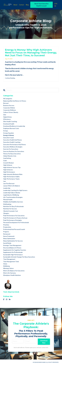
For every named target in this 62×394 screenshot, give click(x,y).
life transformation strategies (14, 216)
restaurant (7, 257)
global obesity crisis (11, 169)
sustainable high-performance (14, 281)
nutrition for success (11, 229)
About (15, 5)
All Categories (8, 104)
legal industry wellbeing (12, 213)
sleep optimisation (10, 263)
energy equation (9, 143)
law (4, 198)
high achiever (8, 180)
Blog (27, 5)
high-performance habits (12, 193)
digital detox (8, 125)
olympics (6, 234)
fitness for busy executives (13, 167)
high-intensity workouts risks (14, 190)
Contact (21, 5)
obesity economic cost (11, 231)
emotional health (9, 133)
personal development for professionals (18, 244)
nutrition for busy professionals (15, 226)
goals (5, 174)
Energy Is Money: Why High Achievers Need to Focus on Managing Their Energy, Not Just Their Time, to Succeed (30, 55)
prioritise (6, 247)
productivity (7, 250)
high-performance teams (12, 195)
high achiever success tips (13, 182)
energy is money (9, 146)
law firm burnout (9, 200)
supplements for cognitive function (16, 276)
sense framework (9, 260)
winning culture (9, 296)
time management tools (12, 289)
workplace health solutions (13, 304)
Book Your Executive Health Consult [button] (42, 5)
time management (10, 286)
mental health (8, 219)
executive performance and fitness (16, 156)
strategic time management (13, 270)
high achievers (8, 185)
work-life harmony (10, 302)
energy (5, 141)
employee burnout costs (12, 138)
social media (8, 268)
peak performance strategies (14, 242)
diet (4, 123)
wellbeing (7, 294)
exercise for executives (11, 161)
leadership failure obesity (13, 211)
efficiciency (7, 128)
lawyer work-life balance (12, 203)
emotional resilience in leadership (16, 136)
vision (5, 291)
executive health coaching (13, 154)
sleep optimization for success (14, 265)
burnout (6, 110)
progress (6, 255)
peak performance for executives (15, 237)
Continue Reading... (10, 83)
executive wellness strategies (14, 159)
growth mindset (9, 177)
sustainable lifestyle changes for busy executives (21, 283)
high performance (10, 187)
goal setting (7, 172)
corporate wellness (10, 117)
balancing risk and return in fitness (16, 107)
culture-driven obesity (11, 120)
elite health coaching (11, 130)
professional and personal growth (15, 252)
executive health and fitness (14, 151)
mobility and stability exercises (15, 221)
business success (9, 112)
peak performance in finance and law (17, 239)
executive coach (9, 149)
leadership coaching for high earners (17, 208)
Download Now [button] (43, 371)
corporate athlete (10, 115)
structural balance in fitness (13, 273)
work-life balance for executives (15, 299)
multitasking (8, 224)
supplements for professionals (14, 278)
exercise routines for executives (15, 164)
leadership (7, 206)
